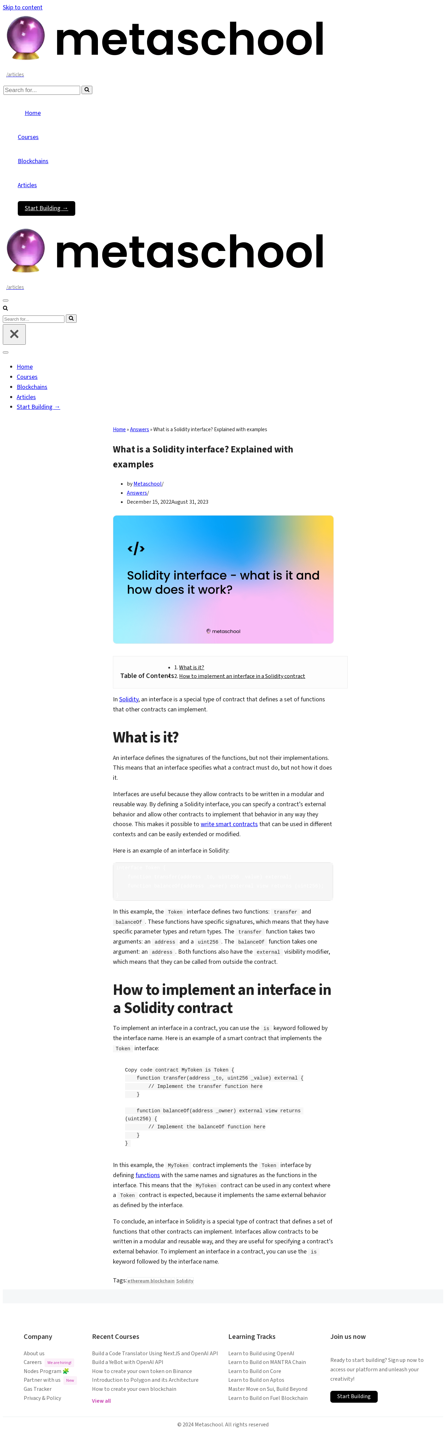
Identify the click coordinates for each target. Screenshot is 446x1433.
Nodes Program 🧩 (46, 1371)
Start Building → (46, 208)
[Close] (14, 334)
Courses (28, 137)
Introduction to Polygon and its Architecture (145, 1380)
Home (33, 113)
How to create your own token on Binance (142, 1371)
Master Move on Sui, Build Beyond (267, 1389)
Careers (49, 1362)
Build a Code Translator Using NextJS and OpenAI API (155, 1353)
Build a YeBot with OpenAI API (127, 1362)
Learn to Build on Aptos (256, 1380)
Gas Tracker (38, 1389)
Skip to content (23, 7)
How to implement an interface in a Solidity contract (242, 676)
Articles (27, 185)
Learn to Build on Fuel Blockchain (268, 1398)
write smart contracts (229, 824)
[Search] (41, 90)
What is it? (191, 667)
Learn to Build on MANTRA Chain (267, 1362)
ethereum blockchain (151, 1281)
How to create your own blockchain (134, 1389)
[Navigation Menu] (5, 300)
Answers (139, 429)
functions (148, 1175)
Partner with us (50, 1380)
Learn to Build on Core (254, 1371)
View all (101, 1401)
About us (34, 1353)
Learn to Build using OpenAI (261, 1353)
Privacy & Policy (42, 1398)
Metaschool (147, 484)
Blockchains (33, 161)
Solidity (128, 699)
